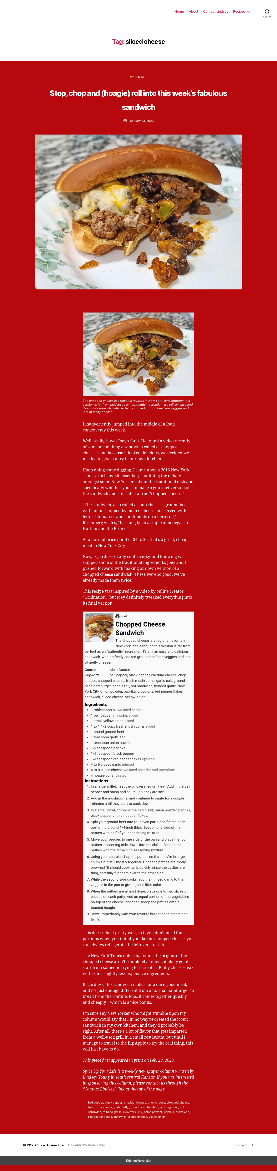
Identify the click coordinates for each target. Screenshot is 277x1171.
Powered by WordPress (86, 1151)
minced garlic (97, 1117)
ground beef (127, 1112)
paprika (151, 1117)
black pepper (112, 1108)
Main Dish (138, 82)
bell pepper (95, 1108)
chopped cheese (175, 1108)
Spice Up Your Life (49, 1151)
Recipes (240, 14)
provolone (164, 1117)
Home (183, 14)
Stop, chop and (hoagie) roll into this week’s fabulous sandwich (138, 105)
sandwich (104, 1122)
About (196, 14)
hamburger (144, 1112)
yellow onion (139, 1122)
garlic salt (111, 1112)
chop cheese (153, 1108)
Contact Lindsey (217, 14)
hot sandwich (176, 1112)
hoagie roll (159, 1112)
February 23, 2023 (141, 126)
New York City (116, 1117)
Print (122, 622)
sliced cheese (120, 1122)
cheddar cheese (133, 1108)
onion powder (136, 1117)
